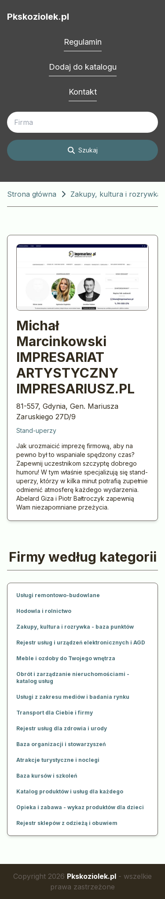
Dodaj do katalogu (83, 66)
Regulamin (83, 41)
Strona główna (31, 194)
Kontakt (83, 91)
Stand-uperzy (36, 430)
